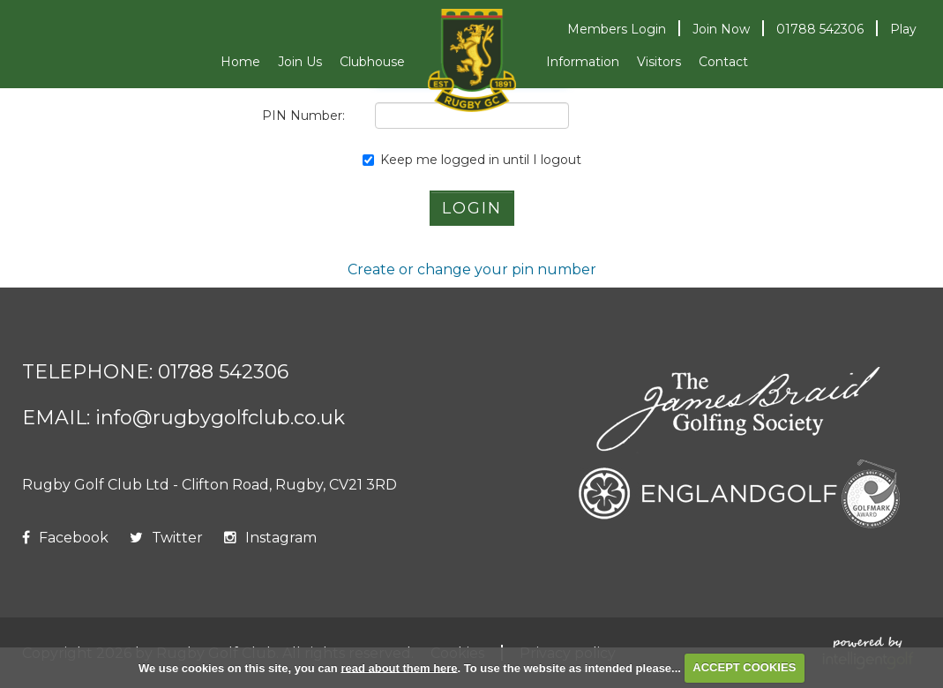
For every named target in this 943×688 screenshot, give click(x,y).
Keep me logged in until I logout (472, 160)
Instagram (270, 537)
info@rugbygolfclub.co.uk (220, 418)
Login (616, 29)
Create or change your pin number (472, 269)
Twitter (166, 537)
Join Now (721, 29)
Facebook (65, 537)
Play (903, 29)
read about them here (399, 667)
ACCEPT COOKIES (744, 667)
